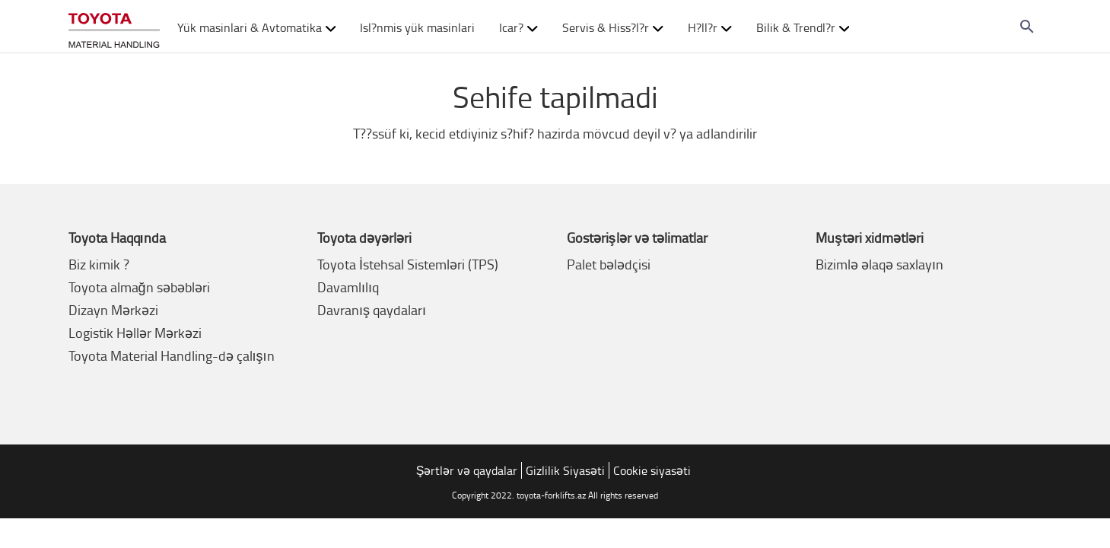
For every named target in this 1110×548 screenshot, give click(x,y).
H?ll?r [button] (710, 27)
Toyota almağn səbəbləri (139, 287)
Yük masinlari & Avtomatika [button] (256, 27)
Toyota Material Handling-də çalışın (171, 355)
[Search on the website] (1027, 26)
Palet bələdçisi (608, 264)
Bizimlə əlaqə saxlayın (879, 264)
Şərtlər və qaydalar (467, 470)
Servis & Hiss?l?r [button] (612, 27)
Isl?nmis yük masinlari (417, 27)
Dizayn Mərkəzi (113, 310)
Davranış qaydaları (371, 310)
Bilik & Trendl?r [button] (803, 27)
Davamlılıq (348, 287)
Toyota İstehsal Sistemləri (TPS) (407, 264)
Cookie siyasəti (652, 470)
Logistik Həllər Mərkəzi (135, 332)
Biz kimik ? (98, 264)
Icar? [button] (518, 27)
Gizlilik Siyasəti (565, 470)
